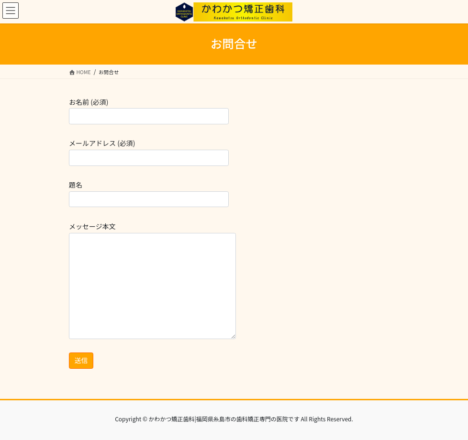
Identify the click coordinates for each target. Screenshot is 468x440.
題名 (149, 193)
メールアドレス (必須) (149, 151)
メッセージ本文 (152, 280)
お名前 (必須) (149, 110)
